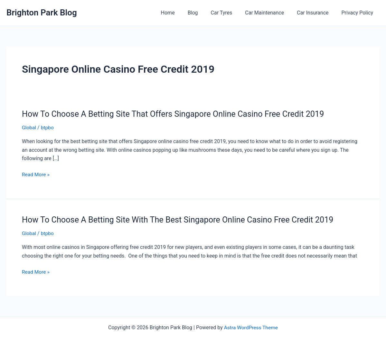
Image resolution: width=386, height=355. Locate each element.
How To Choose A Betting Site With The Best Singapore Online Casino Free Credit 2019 (182, 219)
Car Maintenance (270, 13)
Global (29, 127)
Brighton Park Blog (41, 12)
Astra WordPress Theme (250, 327)
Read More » (36, 174)
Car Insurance (316, 13)
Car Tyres (230, 13)
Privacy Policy (359, 13)
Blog (204, 13)
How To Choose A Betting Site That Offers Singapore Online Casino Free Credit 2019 (177, 114)
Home (182, 13)
